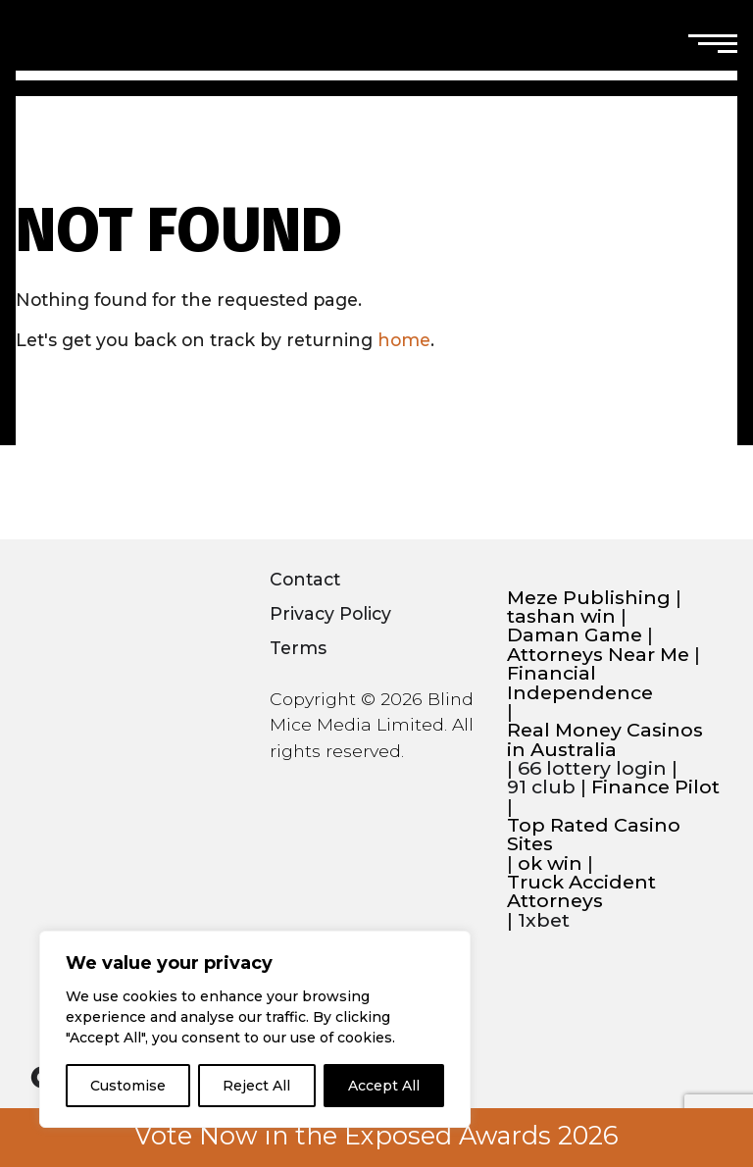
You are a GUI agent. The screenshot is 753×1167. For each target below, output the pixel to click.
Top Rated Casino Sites (593, 835)
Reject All (256, 1085)
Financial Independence (580, 683)
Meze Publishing (589, 597)
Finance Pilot (655, 787)
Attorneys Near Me (598, 654)
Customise (128, 1085)
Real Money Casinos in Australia (605, 740)
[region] (255, 1029)
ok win (550, 863)
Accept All (384, 1085)
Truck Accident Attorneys (581, 892)
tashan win (561, 616)
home (403, 340)
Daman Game (574, 635)
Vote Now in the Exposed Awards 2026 (376, 1135)
